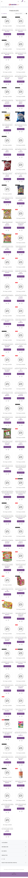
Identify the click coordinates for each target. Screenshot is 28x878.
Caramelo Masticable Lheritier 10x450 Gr (21, 247)
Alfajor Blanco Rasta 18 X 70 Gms (7, 30)
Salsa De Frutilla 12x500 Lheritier (20, 804)
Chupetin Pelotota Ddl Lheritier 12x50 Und (20, 541)
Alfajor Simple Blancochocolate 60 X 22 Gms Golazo (21, 77)
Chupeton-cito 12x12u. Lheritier (7, 613)
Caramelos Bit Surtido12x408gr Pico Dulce (7, 296)
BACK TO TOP (14, 874)
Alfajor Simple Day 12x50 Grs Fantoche (21, 101)
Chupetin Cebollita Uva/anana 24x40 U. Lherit (7, 442)
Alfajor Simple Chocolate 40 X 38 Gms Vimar (7, 101)
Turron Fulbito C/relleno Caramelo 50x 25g (7, 829)
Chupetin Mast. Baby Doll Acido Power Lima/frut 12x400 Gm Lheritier (20, 467)
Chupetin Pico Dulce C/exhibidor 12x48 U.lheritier (7, 565)
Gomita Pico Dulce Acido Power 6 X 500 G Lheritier (21, 686)
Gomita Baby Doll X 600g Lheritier (21, 638)
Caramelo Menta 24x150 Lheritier (7, 271)
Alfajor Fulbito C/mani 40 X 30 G (20, 30)
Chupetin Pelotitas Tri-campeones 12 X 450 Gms (7, 541)
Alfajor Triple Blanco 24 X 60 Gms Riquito (7, 150)
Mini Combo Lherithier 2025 (7, 732)
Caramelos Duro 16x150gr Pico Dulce (7, 320)
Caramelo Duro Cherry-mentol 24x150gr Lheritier (21, 223)
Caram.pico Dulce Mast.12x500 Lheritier (7, 223)
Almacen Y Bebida (4, 29)
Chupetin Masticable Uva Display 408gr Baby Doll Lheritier (20, 516)
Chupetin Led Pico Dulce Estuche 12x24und (7, 466)
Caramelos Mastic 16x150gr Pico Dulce (20, 320)
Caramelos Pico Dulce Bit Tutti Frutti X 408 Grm (7, 369)
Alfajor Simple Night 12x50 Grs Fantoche (7, 125)
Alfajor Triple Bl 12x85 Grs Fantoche (21, 125)
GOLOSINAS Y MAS (11, 7)
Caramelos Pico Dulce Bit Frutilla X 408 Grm (21, 345)
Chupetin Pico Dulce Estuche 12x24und (21, 565)
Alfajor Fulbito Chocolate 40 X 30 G (7, 53)
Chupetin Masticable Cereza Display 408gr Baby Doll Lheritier (7, 516)
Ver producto (8, 34)
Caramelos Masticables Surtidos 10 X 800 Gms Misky (7, 345)
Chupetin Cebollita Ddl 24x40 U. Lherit (20, 418)
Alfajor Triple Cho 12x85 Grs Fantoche (7, 174)
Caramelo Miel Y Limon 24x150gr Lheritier (20, 272)
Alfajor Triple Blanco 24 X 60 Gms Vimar (20, 150)
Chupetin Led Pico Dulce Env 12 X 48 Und (20, 442)
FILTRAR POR (5, 13)
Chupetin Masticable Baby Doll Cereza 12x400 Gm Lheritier (20, 492)
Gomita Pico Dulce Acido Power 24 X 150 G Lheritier (7, 686)
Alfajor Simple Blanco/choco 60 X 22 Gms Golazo (7, 77)
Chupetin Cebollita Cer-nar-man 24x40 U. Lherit (7, 418)
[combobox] (19, 14)
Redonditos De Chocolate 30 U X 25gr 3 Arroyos (20, 758)
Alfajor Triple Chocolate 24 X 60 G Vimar (21, 174)
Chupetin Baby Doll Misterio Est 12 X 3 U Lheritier (21, 393)
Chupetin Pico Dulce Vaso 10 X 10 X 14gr (7, 590)
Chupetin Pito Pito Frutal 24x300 (20, 589)
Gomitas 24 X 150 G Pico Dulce (7, 709)
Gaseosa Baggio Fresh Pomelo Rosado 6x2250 (21, 614)
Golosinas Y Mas (10, 29)
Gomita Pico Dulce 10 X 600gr (21, 662)
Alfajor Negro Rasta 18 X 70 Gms (20, 53)
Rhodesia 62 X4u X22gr (7, 781)
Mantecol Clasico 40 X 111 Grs (21, 709)
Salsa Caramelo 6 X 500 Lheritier (20, 781)
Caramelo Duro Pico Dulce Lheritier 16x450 (7, 247)
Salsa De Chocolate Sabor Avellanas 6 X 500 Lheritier (7, 805)
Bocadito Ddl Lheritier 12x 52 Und (7, 198)
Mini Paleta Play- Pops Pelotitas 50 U (21, 733)
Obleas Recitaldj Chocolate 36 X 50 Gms (7, 758)
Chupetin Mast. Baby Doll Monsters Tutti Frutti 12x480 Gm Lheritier (7, 492)
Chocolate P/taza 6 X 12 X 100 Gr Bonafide (7, 393)
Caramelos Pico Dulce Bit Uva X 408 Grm (21, 369)
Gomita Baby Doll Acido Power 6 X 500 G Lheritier (7, 638)
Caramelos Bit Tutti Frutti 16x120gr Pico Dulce (21, 296)
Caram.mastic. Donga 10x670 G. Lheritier (21, 199)
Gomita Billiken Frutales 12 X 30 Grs (7, 662)
